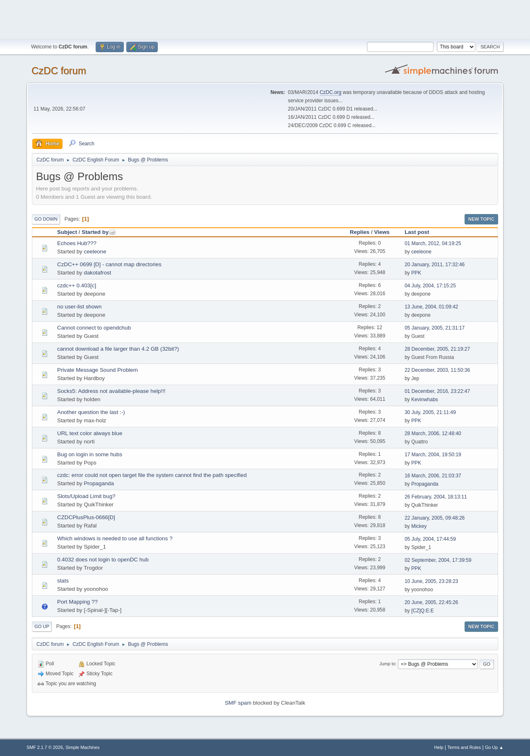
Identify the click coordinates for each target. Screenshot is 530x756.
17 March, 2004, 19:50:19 (433, 454)
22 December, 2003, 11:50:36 (437, 370)
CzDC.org (331, 92)
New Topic (481, 219)
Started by (99, 232)
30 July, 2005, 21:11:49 (430, 412)
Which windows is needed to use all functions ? (115, 538)
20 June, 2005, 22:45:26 (431, 602)
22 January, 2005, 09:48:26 (435, 518)
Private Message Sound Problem (97, 370)
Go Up (41, 626)
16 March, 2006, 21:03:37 (433, 476)
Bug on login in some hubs (89, 454)
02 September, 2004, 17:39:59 (438, 560)
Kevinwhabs (424, 399)
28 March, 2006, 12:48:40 (433, 433)
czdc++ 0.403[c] (76, 285)
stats (63, 581)
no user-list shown (79, 306)
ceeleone (95, 251)
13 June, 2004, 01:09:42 (431, 307)
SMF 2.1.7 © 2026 (44, 747)
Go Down (46, 219)
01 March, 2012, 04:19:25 (433, 243)
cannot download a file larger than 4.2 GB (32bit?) (118, 349)
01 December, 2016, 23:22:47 (437, 391)
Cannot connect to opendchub (94, 328)
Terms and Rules (464, 747)
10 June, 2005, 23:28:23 (431, 581)
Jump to (387, 663)
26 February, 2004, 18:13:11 (436, 497)
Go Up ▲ (494, 747)
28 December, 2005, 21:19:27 (437, 349)
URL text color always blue (89, 433)
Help (438, 747)
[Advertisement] (265, 18)
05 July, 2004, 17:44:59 (430, 539)
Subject (67, 232)
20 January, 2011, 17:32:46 (435, 264)
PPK (416, 273)
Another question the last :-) (91, 412)
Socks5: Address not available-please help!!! (111, 391)
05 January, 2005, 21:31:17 (435, 328)
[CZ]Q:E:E (422, 611)
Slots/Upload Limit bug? (86, 496)
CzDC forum (58, 70)
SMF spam (238, 703)
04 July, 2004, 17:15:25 (430, 286)
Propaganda (99, 483)
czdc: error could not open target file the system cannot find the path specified (152, 475)
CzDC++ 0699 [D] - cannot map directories (109, 264)
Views (382, 232)
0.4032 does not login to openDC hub (103, 559)
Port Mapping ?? (77, 602)
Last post (417, 232)
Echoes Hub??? (76, 243)
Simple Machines (82, 747)
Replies (359, 232)
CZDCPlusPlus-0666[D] (86, 517)
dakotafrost (97, 273)
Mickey (418, 526)
